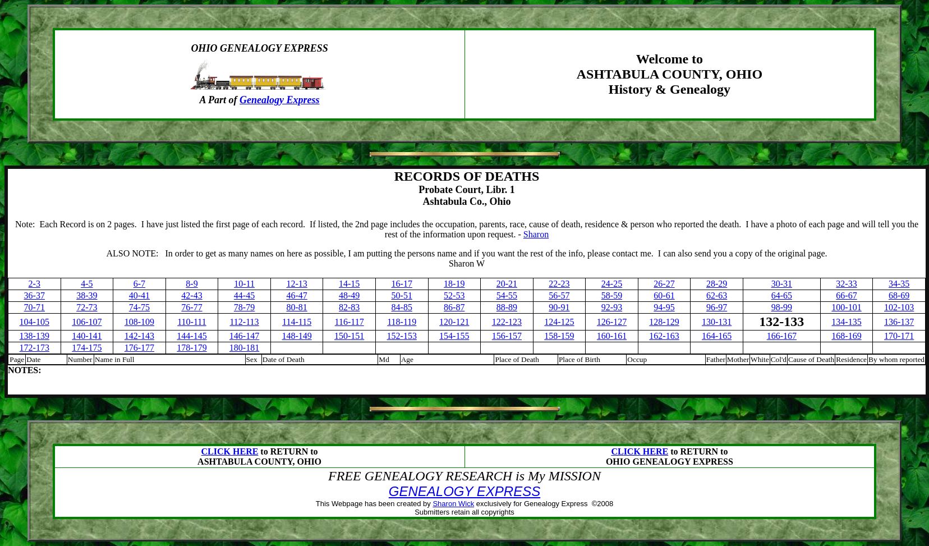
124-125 (559, 322)
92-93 (611, 307)
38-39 (86, 295)
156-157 (507, 336)
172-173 (34, 347)
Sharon (536, 234)
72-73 (86, 307)
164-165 (717, 336)
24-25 (611, 283)
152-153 (402, 336)
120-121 (454, 322)
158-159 (559, 336)
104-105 (34, 322)
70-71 (34, 307)
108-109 (139, 322)
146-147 (244, 336)
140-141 (87, 336)
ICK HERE (646, 451)
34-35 (899, 283)
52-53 (454, 295)
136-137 (899, 322)
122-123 (507, 322)
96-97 (716, 307)
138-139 (34, 336)
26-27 (664, 283)
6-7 (139, 283)
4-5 (87, 283)
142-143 (139, 336)
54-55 (506, 295)
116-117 (349, 322)
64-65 (781, 295)
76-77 (191, 307)
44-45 (244, 295)
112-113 (244, 322)
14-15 (349, 283)
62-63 (716, 295)
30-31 (781, 283)
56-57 (559, 295)
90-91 (559, 307)
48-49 (349, 295)
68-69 (899, 295)
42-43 (191, 295)
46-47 (296, 295)
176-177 (139, 347)
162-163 (664, 336)
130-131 (717, 322)
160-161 (612, 336)
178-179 (191, 347)
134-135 (846, 322)
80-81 (296, 307)
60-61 (664, 295)
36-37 (34, 295)
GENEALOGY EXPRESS (464, 491)
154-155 (454, 336)
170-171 (899, 336)
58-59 (611, 295)
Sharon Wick (453, 503)
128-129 (664, 322)
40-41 (139, 295)
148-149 (296, 336)
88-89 (506, 307)
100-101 (846, 307)
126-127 (612, 322)
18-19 (454, 283)
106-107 (87, 322)
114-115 (296, 322)
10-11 (244, 283)
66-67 (846, 295)
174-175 (87, 347)
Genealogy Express (280, 99)
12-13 (296, 283)
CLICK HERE (230, 451)
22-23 (559, 283)
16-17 (402, 283)
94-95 (664, 307)
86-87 (454, 307)
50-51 (402, 295)
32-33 (846, 283)
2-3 (34, 283)
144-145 (191, 336)
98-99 (781, 307)
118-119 (401, 322)
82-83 (349, 307)
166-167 (782, 336)
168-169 (846, 336)
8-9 (191, 283)
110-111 (191, 322)
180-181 (244, 347)
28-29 (716, 283)
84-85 (402, 307)
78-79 (244, 307)
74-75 (139, 307)
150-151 (349, 336)
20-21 (506, 283)
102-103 (899, 307)
